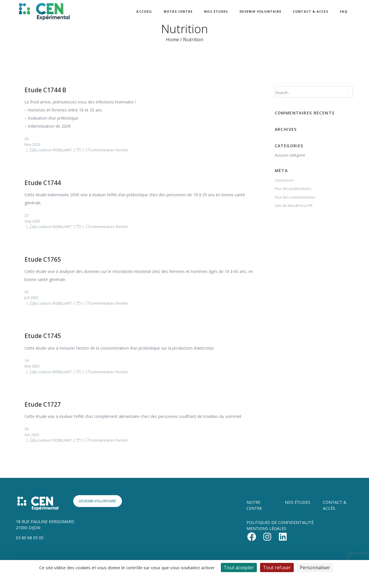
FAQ (343, 11)
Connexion (284, 180)
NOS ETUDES (216, 11)
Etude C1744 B (45, 90)
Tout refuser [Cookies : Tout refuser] (277, 567)
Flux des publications (293, 188)
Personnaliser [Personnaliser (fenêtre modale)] (315, 567)
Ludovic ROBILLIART (55, 149)
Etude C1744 (43, 183)
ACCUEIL (144, 11)
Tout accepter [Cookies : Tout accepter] (239, 567)
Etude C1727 (43, 404)
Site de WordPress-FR (293, 205)
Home (172, 39)
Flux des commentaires (295, 197)
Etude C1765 (43, 259)
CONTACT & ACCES (310, 11)
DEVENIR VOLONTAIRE (260, 11)
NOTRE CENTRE (178, 11)
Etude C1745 (43, 336)
